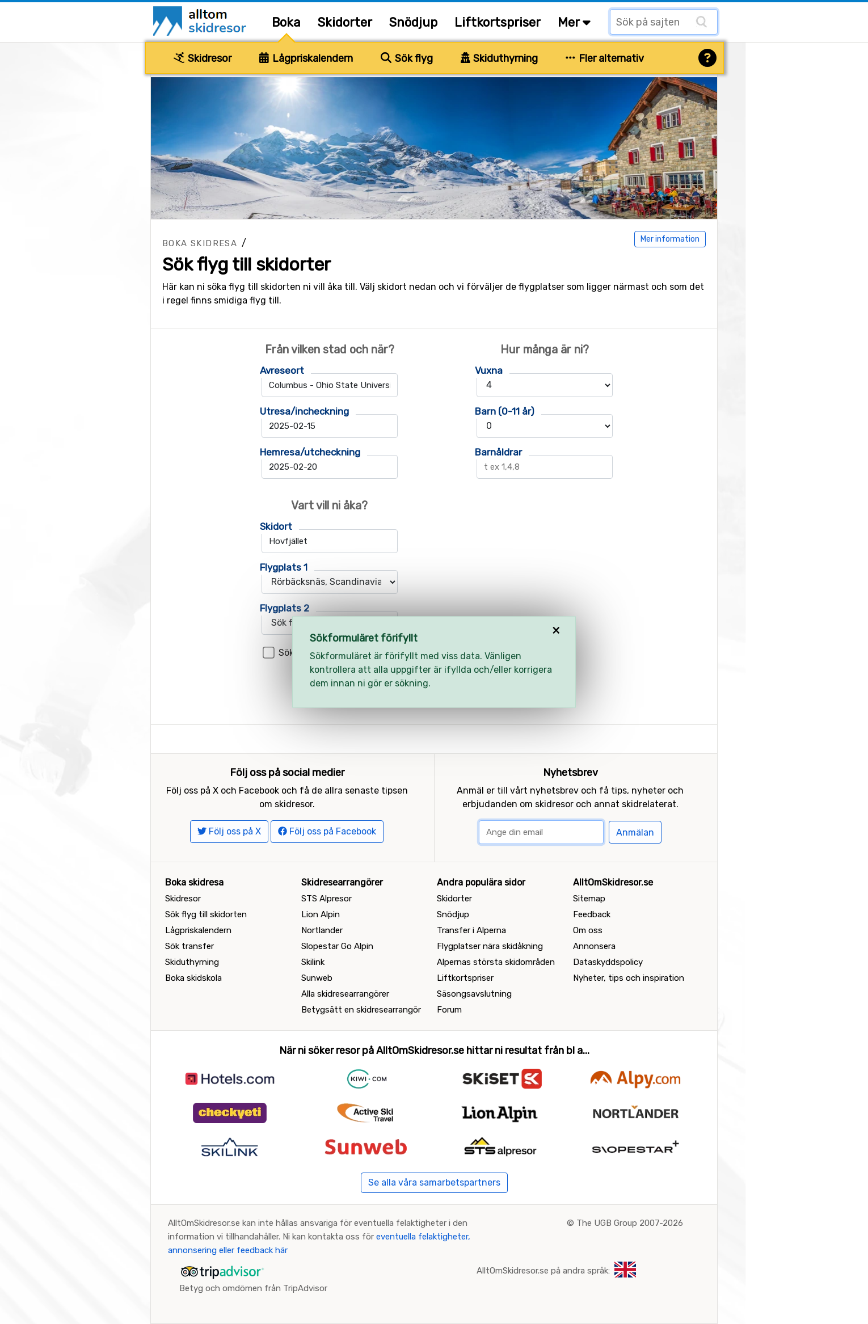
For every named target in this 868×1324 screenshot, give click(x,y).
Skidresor (202, 58)
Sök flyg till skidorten (206, 914)
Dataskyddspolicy (608, 962)
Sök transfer (189, 946)
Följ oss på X (229, 831)
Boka (286, 22)
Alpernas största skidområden (496, 962)
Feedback (591, 914)
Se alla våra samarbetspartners (434, 1182)
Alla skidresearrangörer (345, 994)
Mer (574, 22)
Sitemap (589, 898)
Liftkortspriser (497, 22)
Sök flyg (407, 58)
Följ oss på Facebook (327, 831)
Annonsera (594, 946)
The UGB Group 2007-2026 (629, 1223)
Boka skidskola (193, 978)
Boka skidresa (199, 243)
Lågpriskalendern (306, 58)
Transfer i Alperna (471, 930)
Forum (449, 1010)
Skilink (313, 962)
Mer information (670, 239)
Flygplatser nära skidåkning (490, 946)
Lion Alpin (320, 914)
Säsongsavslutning (474, 994)
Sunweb (316, 978)
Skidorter (345, 22)
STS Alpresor (326, 898)
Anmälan (635, 832)
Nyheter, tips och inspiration (628, 978)
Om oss (587, 930)
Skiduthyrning (499, 58)
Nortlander (322, 930)
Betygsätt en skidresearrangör (361, 1010)
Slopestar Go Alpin (337, 946)
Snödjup (413, 22)
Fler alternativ (605, 58)
